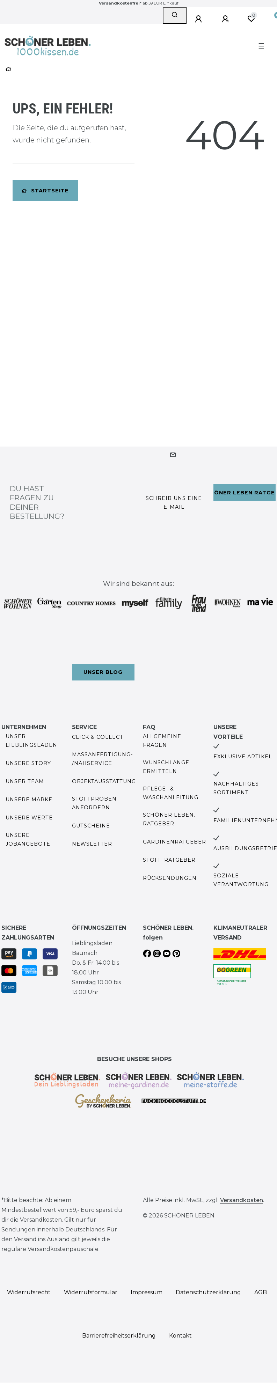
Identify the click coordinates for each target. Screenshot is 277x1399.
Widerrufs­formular (90, 1292)
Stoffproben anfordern (94, 803)
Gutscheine (91, 826)
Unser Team (25, 781)
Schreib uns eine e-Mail (174, 502)
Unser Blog (103, 672)
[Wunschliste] (251, 19)
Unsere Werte (29, 818)
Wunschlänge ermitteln (166, 766)
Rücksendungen (170, 878)
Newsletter (92, 844)
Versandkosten (241, 1200)
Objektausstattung (104, 781)
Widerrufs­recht (29, 1292)
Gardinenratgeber (174, 842)
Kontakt (180, 1335)
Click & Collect (97, 737)
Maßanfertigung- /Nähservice (102, 758)
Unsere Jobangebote (28, 839)
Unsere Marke (29, 799)
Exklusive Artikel (242, 756)
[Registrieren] (226, 19)
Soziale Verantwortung (241, 880)
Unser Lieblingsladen (31, 740)
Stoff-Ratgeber (169, 860)
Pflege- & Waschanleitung (170, 793)
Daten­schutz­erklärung (208, 1292)
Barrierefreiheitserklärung (119, 1335)
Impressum (146, 1292)
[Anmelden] (199, 19)
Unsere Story (28, 763)
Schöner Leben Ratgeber (244, 492)
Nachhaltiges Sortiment (236, 788)
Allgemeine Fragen (162, 740)
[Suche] (175, 15)
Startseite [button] (45, 190)
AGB (260, 1292)
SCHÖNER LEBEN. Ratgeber (169, 819)
